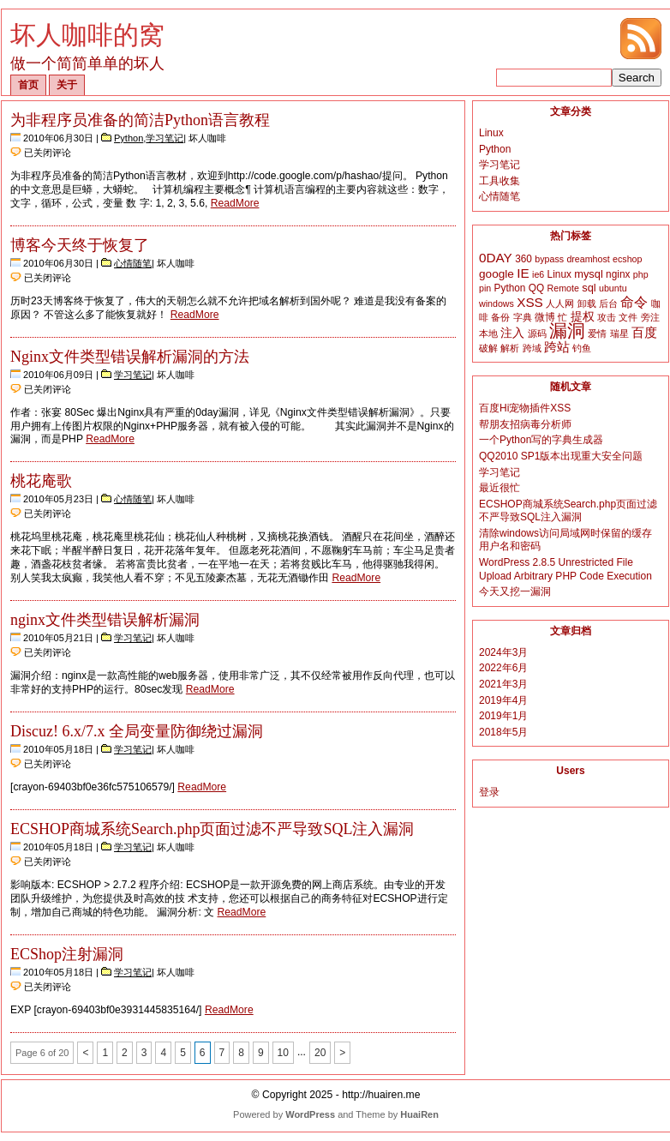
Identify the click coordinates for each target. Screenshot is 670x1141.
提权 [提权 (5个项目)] (583, 316)
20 (320, 1053)
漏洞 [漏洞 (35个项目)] (567, 331)
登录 (489, 792)
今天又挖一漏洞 (515, 592)
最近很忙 (499, 488)
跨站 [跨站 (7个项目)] (557, 347)
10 (283, 1053)
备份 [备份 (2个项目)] (500, 317)
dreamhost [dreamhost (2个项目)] (587, 259)
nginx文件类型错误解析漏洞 (105, 619)
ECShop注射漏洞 (66, 954)
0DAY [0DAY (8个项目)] (495, 257)
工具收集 (499, 181)
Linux (491, 133)
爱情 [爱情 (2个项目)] (597, 333)
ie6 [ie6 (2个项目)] (538, 274)
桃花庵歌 (41, 480)
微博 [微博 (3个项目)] (545, 317)
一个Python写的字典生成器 (541, 440)
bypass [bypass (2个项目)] (549, 259)
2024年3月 (503, 652)
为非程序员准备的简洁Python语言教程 (140, 120)
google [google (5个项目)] (496, 273)
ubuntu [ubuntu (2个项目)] (613, 288)
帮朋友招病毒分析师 (525, 424)
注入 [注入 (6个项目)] (512, 332)
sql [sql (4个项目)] (588, 287)
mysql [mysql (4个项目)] (588, 273)
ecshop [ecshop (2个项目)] (627, 259)
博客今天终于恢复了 (79, 245)
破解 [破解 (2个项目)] (488, 348)
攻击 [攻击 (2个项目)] (606, 317)
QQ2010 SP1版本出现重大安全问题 (561, 456)
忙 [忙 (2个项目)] (562, 317)
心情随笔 (133, 263)
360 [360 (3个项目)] (523, 259)
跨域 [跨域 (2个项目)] (532, 348)
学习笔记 (164, 138)
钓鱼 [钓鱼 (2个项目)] (581, 348)
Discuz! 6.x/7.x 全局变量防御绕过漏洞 (136, 731)
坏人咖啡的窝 (87, 35)
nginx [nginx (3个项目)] (618, 274)
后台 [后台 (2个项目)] (608, 303)
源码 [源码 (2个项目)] (537, 333)
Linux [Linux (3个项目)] (559, 274)
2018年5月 (503, 732)
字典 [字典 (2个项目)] (522, 317)
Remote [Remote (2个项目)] (563, 288)
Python (128, 138)
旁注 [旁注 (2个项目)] (650, 317)
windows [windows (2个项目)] (496, 303)
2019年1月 (503, 716)
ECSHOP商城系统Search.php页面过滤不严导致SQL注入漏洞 (212, 829)
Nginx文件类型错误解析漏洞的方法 (129, 356)
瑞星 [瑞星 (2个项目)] (619, 333)
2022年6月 (503, 668)
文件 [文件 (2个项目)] (628, 317)
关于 (67, 85)
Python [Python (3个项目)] (510, 288)
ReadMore (235, 203)
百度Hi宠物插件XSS (525, 408)
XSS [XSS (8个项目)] (530, 302)
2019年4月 (503, 700)
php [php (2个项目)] (641, 274)
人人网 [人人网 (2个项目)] (560, 303)
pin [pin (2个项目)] (485, 288)
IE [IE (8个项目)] (523, 273)
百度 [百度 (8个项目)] (644, 332)
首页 (28, 85)
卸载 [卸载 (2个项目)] (586, 303)
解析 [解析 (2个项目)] (509, 348)
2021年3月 (503, 684)
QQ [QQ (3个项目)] (536, 288)
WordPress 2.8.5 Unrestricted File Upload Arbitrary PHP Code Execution (565, 569)
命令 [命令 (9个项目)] (634, 302)
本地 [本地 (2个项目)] (488, 333)
